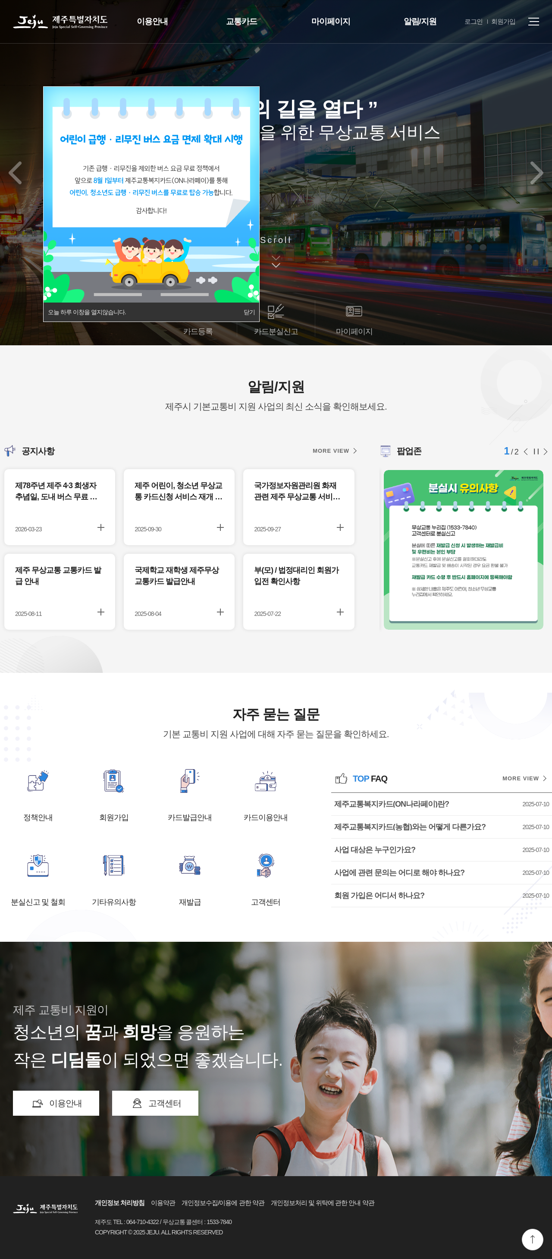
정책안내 (38, 817)
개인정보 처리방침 (119, 1202)
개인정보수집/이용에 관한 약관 (223, 1202)
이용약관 (163, 1202)
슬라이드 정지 (536, 451)
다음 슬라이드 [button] (545, 451)
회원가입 (503, 21)
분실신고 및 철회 (38, 902)
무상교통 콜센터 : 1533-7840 (197, 1221)
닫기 (249, 312)
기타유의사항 (114, 902)
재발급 (190, 902)
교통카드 (241, 21)
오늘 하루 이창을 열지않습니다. (87, 312)
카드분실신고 (276, 331)
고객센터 (265, 902)
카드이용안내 (266, 817)
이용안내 (152, 21)
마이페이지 (330, 21)
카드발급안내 (190, 817)
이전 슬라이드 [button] (528, 451)
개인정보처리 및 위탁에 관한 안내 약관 (322, 1202)
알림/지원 (420, 21)
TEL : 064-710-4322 (136, 1221)
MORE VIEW (331, 451)
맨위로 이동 (532, 1239)
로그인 (473, 21)
